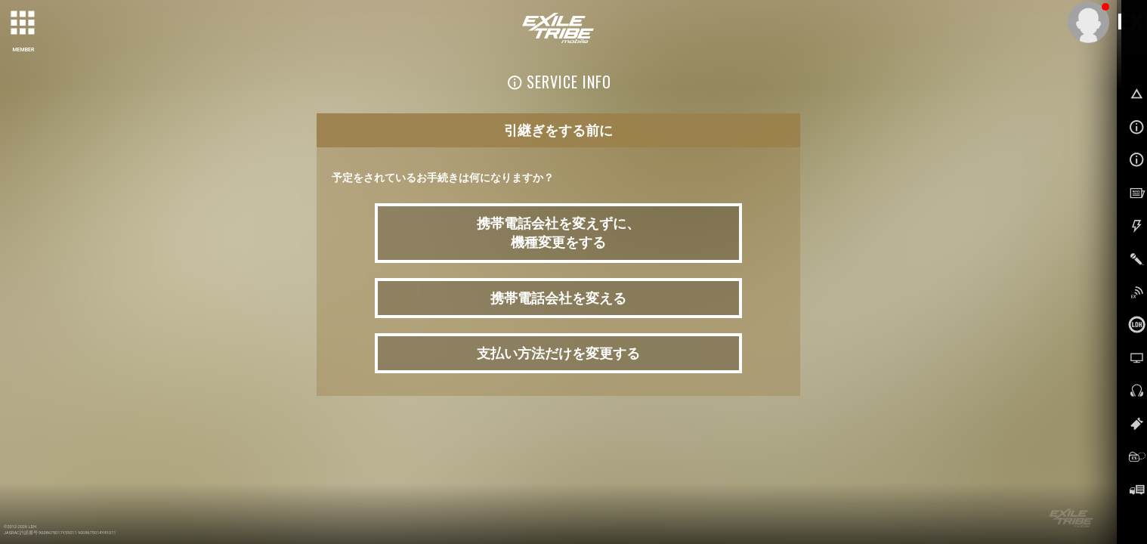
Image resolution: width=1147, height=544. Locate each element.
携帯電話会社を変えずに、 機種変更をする (558, 232)
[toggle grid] (23, 23)
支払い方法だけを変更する (558, 353)
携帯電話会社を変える (558, 298)
